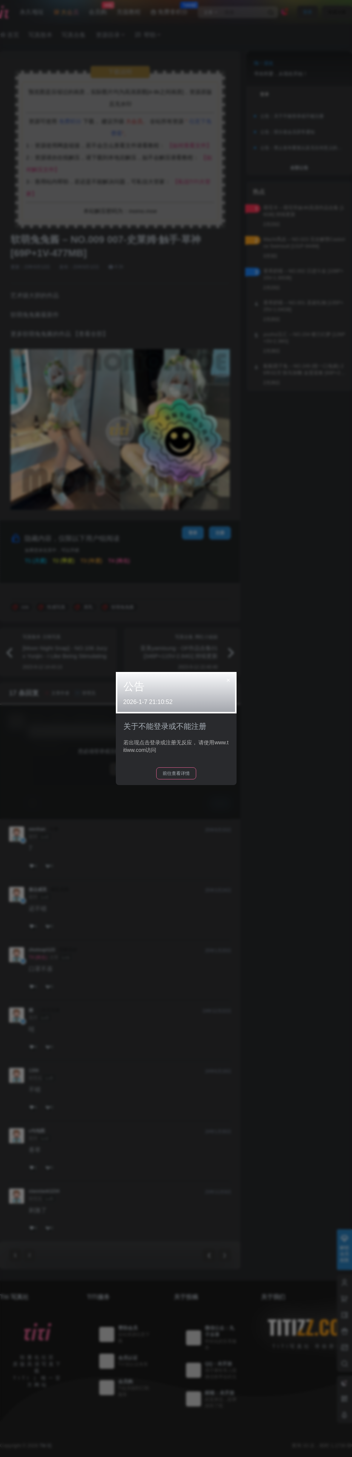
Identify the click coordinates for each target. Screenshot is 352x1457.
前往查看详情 (176, 773)
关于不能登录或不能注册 (164, 726)
